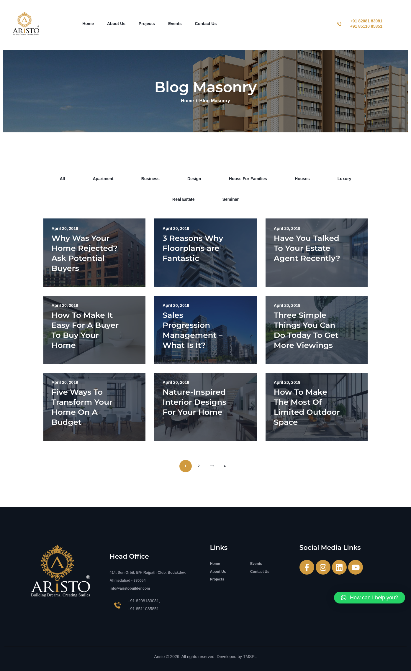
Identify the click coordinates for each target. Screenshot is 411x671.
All (62, 178)
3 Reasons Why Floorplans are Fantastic (193, 248)
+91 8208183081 (143, 600)
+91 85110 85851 (366, 26)
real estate (183, 199)
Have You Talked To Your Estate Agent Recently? (307, 248)
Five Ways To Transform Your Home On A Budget (82, 407)
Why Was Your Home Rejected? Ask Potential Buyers (85, 253)
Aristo (159, 656)
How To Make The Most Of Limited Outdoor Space (307, 407)
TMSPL (250, 656)
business (150, 178)
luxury (344, 178)
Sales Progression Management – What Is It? (192, 330)
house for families (248, 178)
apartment (103, 178)
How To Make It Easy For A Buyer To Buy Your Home (85, 330)
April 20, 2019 (65, 228)
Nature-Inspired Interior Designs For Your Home (194, 402)
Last (225, 466)
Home (187, 100)
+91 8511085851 (143, 608)
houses (302, 178)
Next (212, 466)
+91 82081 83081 (366, 21)
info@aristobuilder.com (130, 588)
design (194, 178)
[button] (369, 597)
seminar (230, 199)
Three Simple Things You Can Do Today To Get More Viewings (306, 330)
